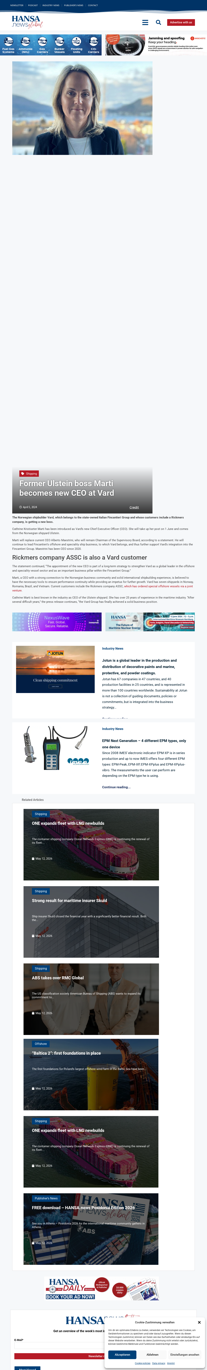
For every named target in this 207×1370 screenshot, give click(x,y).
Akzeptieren (122, 1354)
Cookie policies (142, 1363)
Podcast (33, 5)
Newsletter (16, 5)
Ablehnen (152, 1354)
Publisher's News (46, 1198)
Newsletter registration (103, 1356)
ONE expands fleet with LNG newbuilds (68, 823)
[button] (199, 1322)
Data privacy (158, 1363)
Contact (93, 5)
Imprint (171, 1363)
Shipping (31, 473)
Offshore (41, 1044)
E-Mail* (18, 1340)
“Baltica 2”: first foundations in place (66, 1053)
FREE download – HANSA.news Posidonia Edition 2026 (83, 1207)
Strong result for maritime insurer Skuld (69, 900)
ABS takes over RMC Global (58, 977)
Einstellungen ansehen (184, 1354)
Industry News (50, 5)
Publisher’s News (73, 5)
